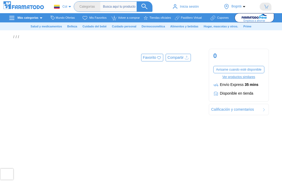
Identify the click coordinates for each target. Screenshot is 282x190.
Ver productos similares (238, 77)
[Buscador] (127, 7)
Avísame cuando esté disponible (238, 69)
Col (60, 7)
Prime (247, 26)
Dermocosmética (153, 26)
